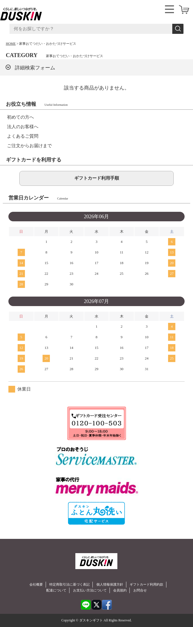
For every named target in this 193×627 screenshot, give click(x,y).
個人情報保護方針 (109, 584)
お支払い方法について (90, 590)
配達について (56, 590)
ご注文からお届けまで (29, 145)
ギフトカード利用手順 (96, 178)
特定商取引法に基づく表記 (69, 584)
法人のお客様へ (22, 126)
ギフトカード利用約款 (146, 584)
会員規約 (120, 590)
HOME (11, 44)
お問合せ (140, 590)
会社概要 (36, 584)
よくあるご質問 (22, 136)
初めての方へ (20, 117)
